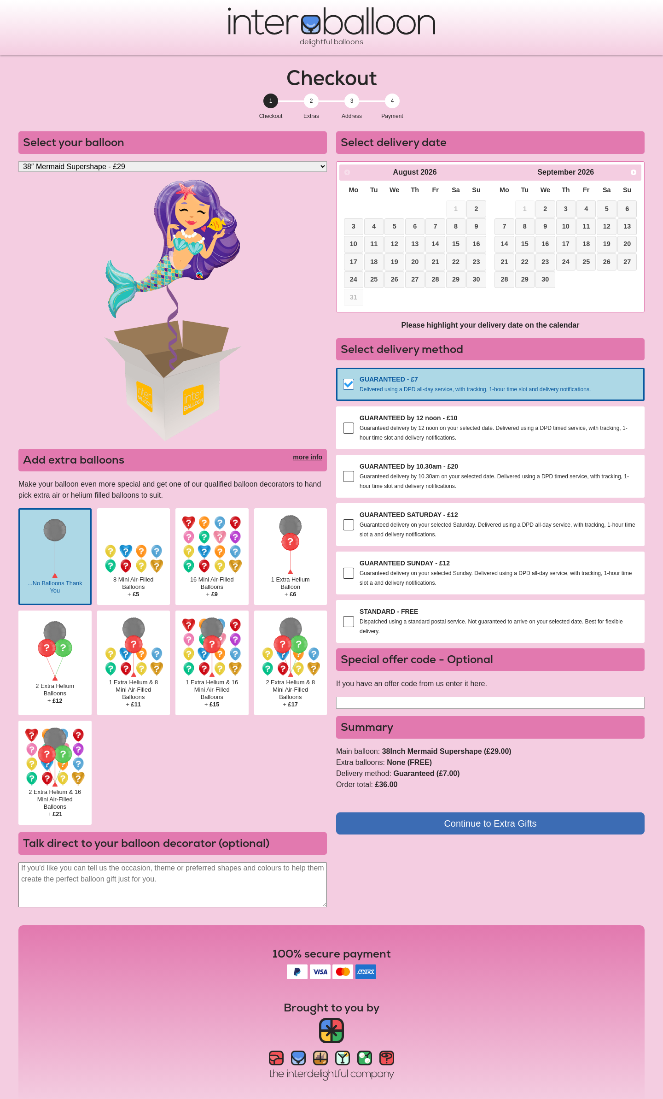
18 (374, 261)
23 (476, 261)
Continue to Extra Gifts (490, 823)
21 (435, 261)
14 (435, 243)
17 (353, 261)
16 (476, 243)
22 (455, 261)
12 (394, 243)
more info (307, 457)
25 (374, 279)
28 (435, 279)
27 (415, 279)
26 (394, 279)
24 (353, 279)
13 (415, 243)
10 (353, 243)
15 (455, 243)
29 (455, 279)
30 (476, 279)
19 (394, 261)
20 (415, 261)
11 (374, 243)
